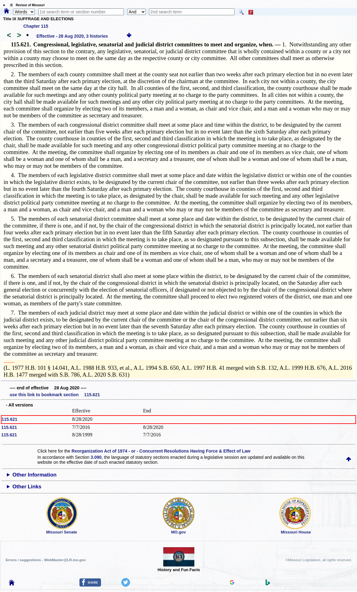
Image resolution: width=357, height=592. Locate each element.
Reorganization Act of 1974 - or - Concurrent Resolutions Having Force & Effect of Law (161, 451)
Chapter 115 (35, 26)
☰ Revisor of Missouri (26, 5)
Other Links (26, 487)
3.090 (96, 457)
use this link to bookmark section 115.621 (55, 394)
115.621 (9, 419)
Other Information (34, 475)
